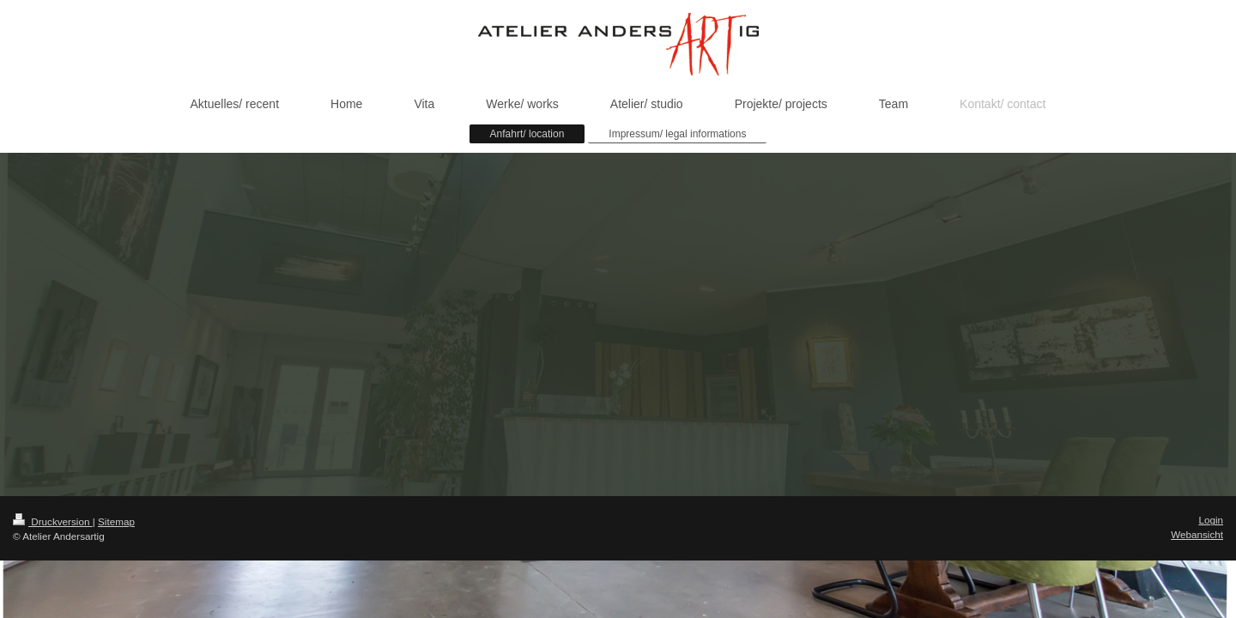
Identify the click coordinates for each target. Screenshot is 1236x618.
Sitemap (116, 521)
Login (1210, 519)
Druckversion (53, 521)
